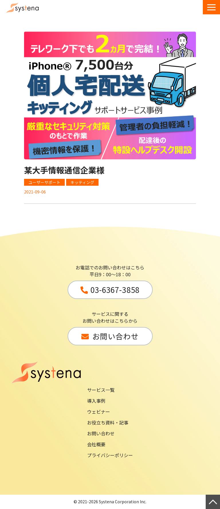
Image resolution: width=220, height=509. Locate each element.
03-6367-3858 (115, 289)
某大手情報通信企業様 (64, 170)
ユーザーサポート (44, 182)
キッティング (82, 182)
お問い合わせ (101, 433)
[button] (211, 7)
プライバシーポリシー (110, 455)
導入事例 (96, 400)
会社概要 (96, 444)
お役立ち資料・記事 (107, 422)
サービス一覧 (101, 389)
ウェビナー (98, 411)
